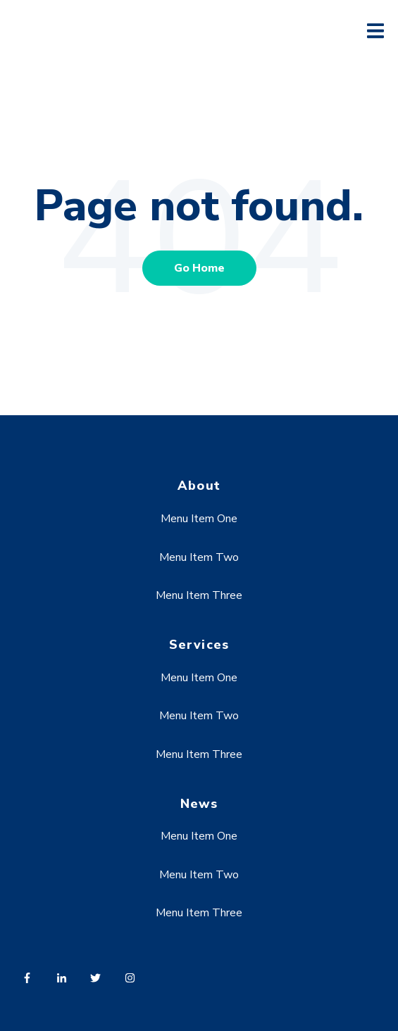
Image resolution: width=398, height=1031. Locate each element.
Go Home (199, 268)
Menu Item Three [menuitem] (199, 595)
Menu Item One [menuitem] (199, 518)
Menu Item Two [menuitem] (199, 557)
